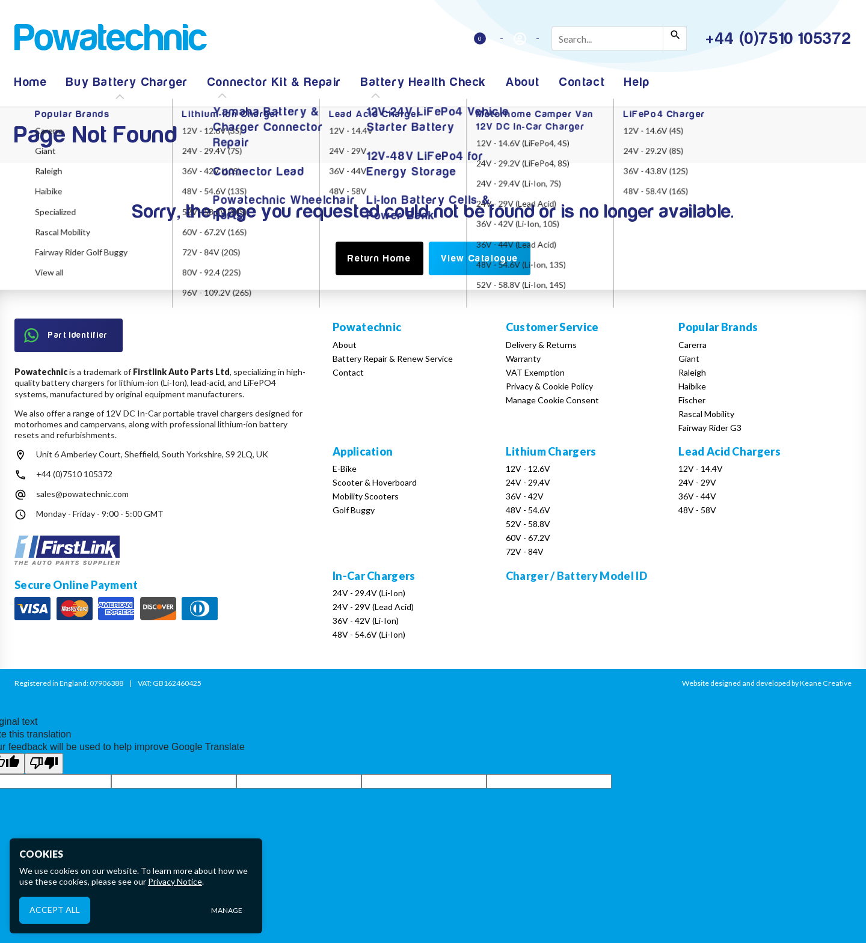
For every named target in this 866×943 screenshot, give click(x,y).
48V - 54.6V (528, 510)
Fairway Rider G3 (710, 428)
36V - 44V (697, 496)
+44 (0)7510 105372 (74, 474)
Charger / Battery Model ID (576, 575)
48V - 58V (697, 510)
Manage (226, 910)
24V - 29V (697, 482)
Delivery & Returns (541, 345)
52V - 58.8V (528, 524)
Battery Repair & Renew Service (393, 358)
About (523, 82)
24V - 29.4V (528, 482)
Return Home (379, 258)
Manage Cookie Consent (552, 400)
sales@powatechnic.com (82, 494)
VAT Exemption (535, 372)
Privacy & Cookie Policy (549, 386)
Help (637, 82)
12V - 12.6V (528, 468)
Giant (688, 358)
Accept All (54, 910)
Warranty (523, 358)
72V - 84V (525, 551)
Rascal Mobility (706, 414)
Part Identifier (66, 335)
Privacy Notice (175, 881)
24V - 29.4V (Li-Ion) (369, 593)
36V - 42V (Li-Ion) (366, 620)
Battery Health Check (424, 82)
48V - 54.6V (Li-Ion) (369, 634)
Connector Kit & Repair (274, 82)
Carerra (692, 345)
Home (30, 82)
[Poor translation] (44, 763)
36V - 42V (525, 496)
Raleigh (692, 372)
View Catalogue (479, 258)
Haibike (692, 386)
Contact (582, 82)
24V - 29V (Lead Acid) (373, 607)
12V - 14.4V (700, 468)
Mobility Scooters (366, 496)
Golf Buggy (354, 510)
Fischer (691, 400)
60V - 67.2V (528, 538)
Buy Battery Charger (127, 82)
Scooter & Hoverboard (375, 482)
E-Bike (345, 468)
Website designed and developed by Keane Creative (767, 683)
